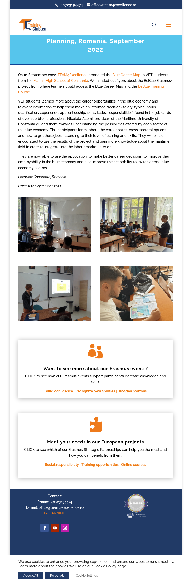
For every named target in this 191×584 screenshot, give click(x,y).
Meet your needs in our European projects (95, 442)
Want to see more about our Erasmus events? (95, 368)
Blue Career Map (126, 75)
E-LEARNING (54, 513)
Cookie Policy (105, 566)
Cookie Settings (87, 575)
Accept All (30, 575)
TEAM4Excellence (72, 75)
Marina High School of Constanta (60, 81)
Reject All (57, 575)
